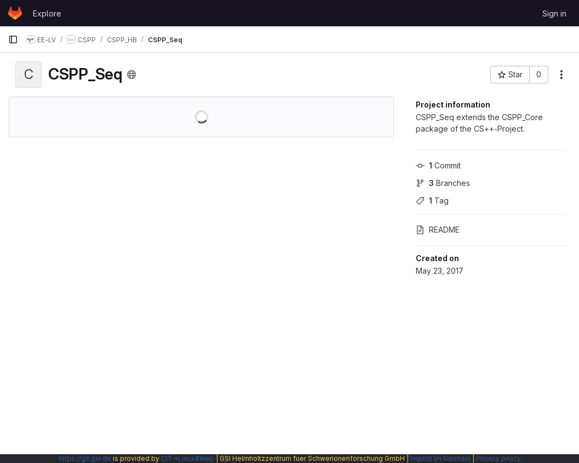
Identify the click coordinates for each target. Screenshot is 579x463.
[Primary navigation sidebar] (13, 39)
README (438, 229)
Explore (47, 13)
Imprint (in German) (440, 458)
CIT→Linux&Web (187, 458)
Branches (443, 183)
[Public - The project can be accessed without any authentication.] (131, 74)
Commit (438, 165)
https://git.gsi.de (85, 458)
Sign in (554, 13)
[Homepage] (15, 13)
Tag (432, 200)
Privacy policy (498, 458)
